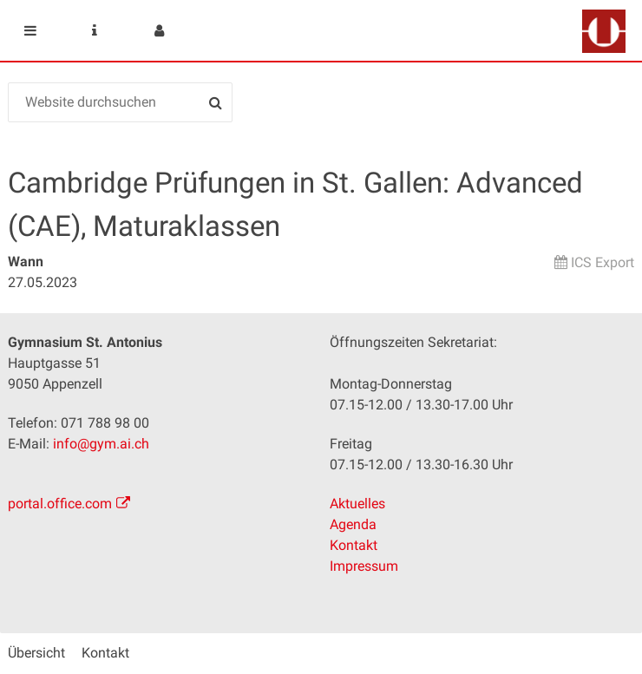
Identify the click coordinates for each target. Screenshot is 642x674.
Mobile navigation (30, 30)
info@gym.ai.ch (101, 443)
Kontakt (353, 545)
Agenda (353, 524)
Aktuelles (357, 503)
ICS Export (602, 262)
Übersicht (36, 653)
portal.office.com (60, 503)
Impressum (364, 566)
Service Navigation (94, 30)
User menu (158, 30)
